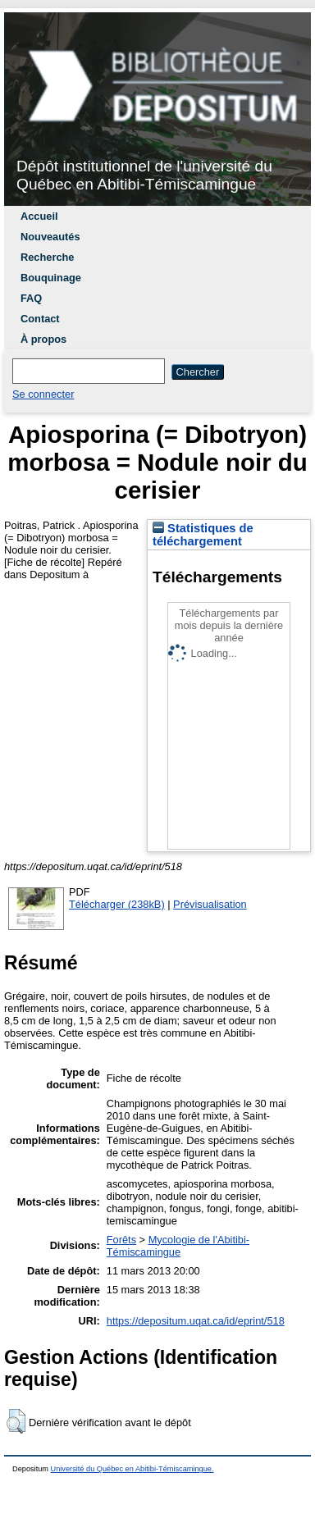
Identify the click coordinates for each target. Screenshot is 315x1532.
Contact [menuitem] (40, 318)
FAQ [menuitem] (31, 298)
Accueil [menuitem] (39, 216)
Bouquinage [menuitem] (51, 277)
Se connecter (43, 394)
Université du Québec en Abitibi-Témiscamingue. (132, 1469)
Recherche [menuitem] (47, 257)
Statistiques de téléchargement (203, 535)
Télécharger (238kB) (117, 904)
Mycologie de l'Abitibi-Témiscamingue (178, 1245)
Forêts (121, 1239)
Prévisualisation (210, 904)
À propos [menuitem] (43, 339)
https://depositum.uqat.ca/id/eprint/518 (196, 1321)
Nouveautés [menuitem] (50, 236)
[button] (16, 1421)
